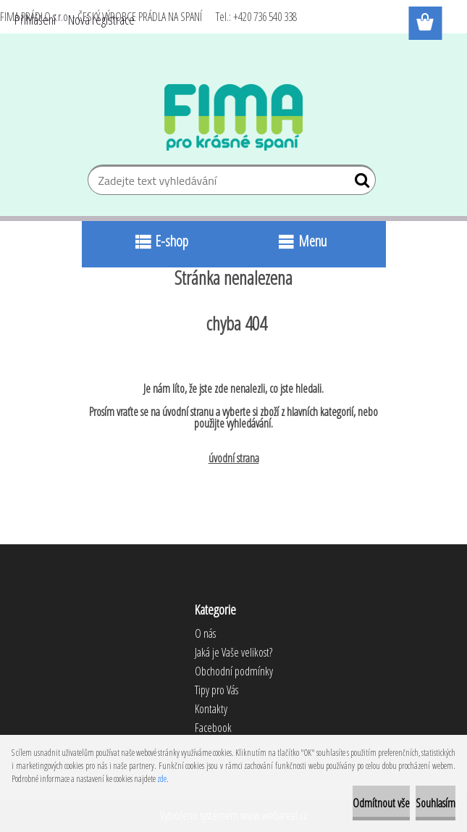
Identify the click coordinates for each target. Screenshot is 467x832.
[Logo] (233, 117)
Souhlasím (435, 803)
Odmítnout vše (381, 803)
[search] (358, 183)
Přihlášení (35, 19)
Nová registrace (101, 19)
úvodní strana (234, 458)
